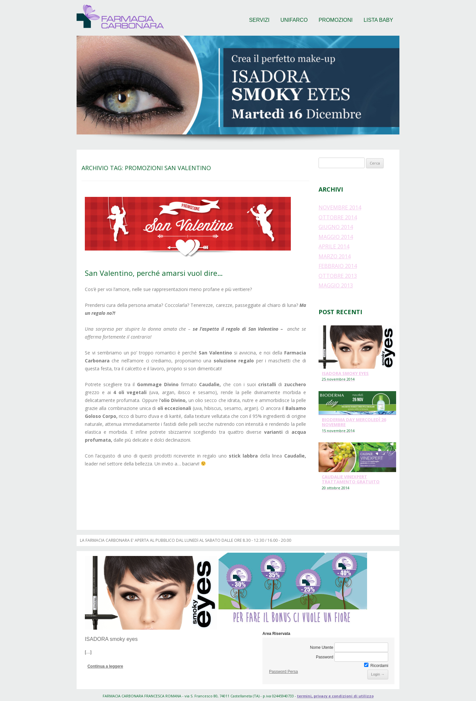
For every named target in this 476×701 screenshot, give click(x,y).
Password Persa (283, 671)
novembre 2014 (340, 207)
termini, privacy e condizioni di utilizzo (335, 695)
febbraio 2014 (338, 266)
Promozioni (336, 20)
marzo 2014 (335, 256)
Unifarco (294, 20)
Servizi (259, 20)
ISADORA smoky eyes (111, 639)
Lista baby (378, 20)
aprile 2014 (334, 246)
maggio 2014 (336, 236)
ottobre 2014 (338, 217)
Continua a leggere (105, 666)
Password (324, 657)
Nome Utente (321, 647)
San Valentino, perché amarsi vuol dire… (154, 273)
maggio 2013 (336, 285)
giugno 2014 (336, 227)
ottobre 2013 (338, 275)
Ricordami (376, 665)
